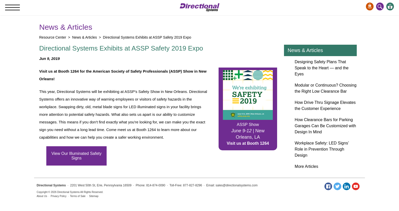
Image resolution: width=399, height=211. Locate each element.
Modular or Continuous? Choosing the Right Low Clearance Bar (326, 88)
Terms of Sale (78, 196)
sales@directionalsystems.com (237, 185)
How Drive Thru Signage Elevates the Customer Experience (325, 105)
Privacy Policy (58, 196)
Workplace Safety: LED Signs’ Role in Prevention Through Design (322, 149)
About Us (42, 196)
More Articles (306, 166)
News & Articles (305, 50)
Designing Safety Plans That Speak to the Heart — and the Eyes (322, 68)
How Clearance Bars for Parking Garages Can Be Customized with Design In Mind (325, 126)
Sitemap (93, 196)
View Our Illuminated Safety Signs (76, 155)
